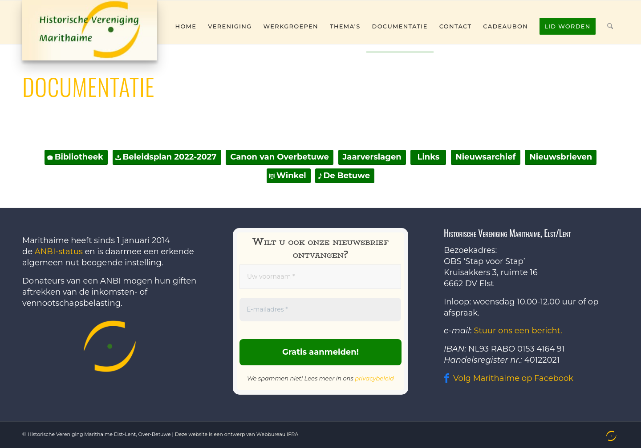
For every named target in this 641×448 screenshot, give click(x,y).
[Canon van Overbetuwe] (279, 157)
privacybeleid (374, 378)
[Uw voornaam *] (320, 276)
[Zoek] (610, 26)
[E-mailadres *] (320, 309)
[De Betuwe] (344, 176)
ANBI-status (59, 251)
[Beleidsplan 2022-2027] (167, 157)
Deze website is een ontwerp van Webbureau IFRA (236, 434)
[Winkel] (289, 176)
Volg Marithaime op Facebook (513, 378)
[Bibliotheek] (76, 157)
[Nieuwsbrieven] (560, 157)
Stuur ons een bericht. (518, 331)
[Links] (428, 157)
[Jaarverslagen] (372, 157)
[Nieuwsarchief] (485, 157)
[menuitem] (186, 26)
